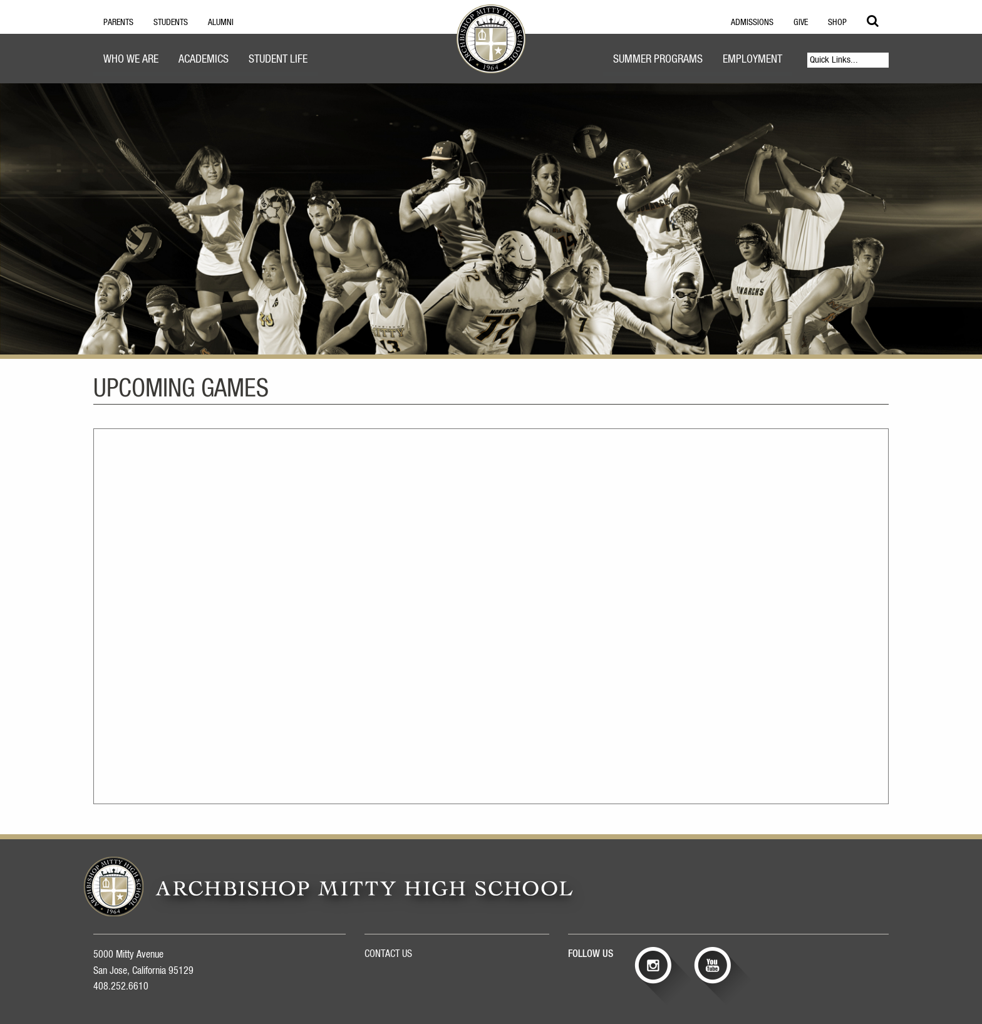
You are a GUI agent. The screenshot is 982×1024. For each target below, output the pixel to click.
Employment (752, 59)
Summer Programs (658, 59)
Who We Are (130, 59)
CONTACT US (388, 954)
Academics (203, 59)
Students (170, 22)
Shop (837, 22)
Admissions (752, 22)
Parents (118, 22)
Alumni (221, 22)
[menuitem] (130, 61)
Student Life (278, 59)
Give (800, 22)
